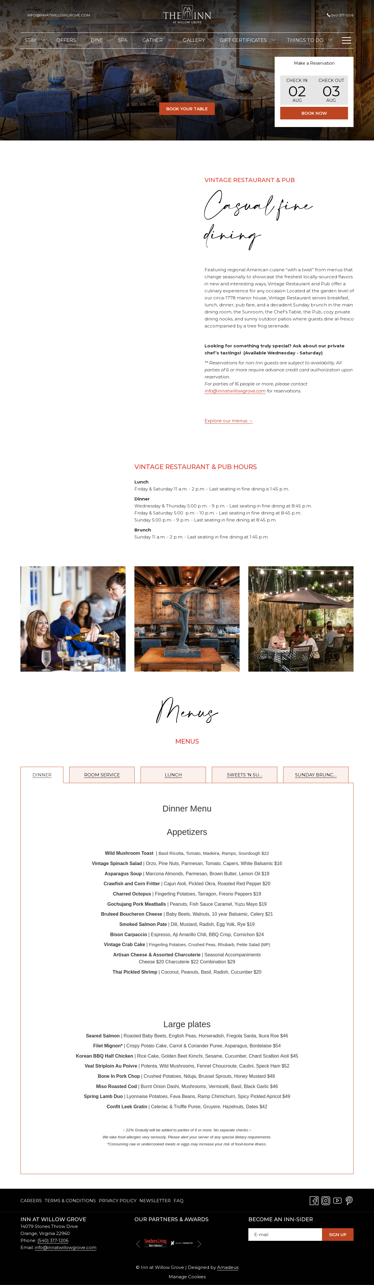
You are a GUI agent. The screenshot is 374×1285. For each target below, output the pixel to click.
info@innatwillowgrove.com (65, 1247)
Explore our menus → (229, 420)
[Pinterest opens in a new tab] (349, 1200)
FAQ (178, 1200)
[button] (297, 90)
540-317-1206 (340, 15)
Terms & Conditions (70, 1200)
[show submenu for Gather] (169, 40)
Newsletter (155, 1200)
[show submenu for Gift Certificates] (273, 40)
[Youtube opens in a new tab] (337, 1200)
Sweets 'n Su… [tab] (244, 775)
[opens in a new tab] (156, 1242)
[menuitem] (30, 40)
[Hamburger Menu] (347, 40)
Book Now (314, 113)
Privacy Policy (117, 1200)
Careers (31, 1200)
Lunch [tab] (173, 775)
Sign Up (338, 1234)
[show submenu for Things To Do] (330, 40)
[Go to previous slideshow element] (138, 1244)
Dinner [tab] (41, 775)
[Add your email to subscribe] (285, 1234)
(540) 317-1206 (52, 1240)
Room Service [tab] (102, 775)
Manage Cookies (187, 1276)
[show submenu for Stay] (43, 40)
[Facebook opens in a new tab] (314, 1200)
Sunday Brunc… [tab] (316, 775)
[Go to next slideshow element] (199, 1244)
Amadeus (227, 1267)
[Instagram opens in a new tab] (325, 1200)
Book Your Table (190, 108)
